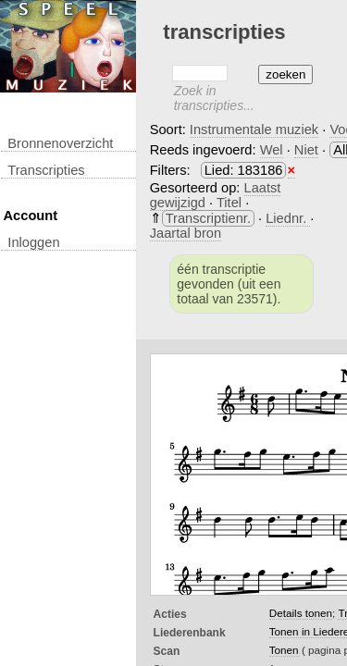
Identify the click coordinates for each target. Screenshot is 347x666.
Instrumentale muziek (254, 129)
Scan (167, 651)
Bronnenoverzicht (60, 143)
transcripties (45, 170)
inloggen (33, 242)
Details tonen (300, 613)
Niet (306, 149)
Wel (271, 149)
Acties (170, 614)
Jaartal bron (185, 233)
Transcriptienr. (208, 218)
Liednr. (288, 218)
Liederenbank (190, 632)
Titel (231, 202)
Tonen (284, 650)
